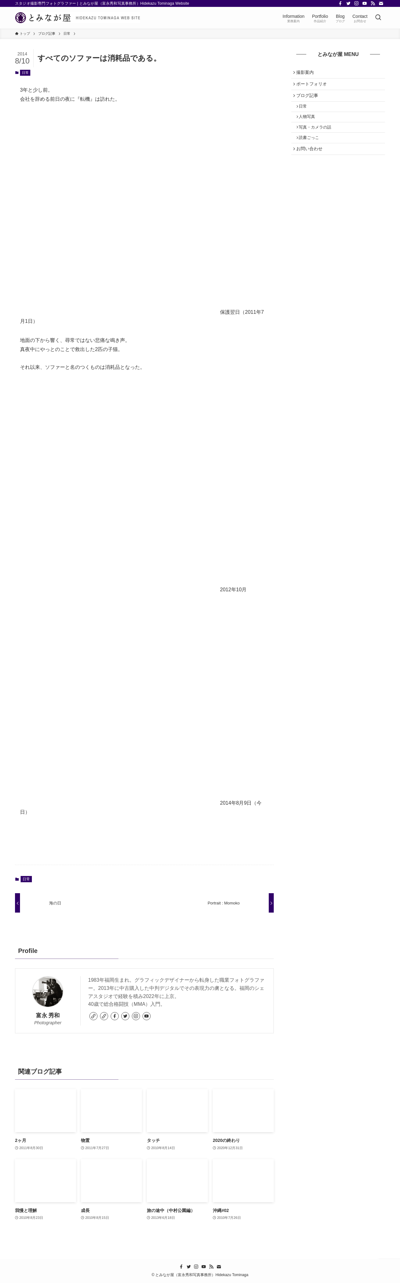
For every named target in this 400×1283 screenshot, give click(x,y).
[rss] (373, 3)
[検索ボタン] (378, 17)
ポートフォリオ (313, 86)
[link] (93, 1016)
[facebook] (340, 3)
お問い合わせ (311, 158)
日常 (25, 72)
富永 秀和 (48, 1015)
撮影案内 (306, 73)
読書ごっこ (311, 147)
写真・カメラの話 (317, 135)
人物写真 (309, 123)
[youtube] (365, 3)
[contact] (381, 3)
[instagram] (356, 3)
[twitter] (348, 3)
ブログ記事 (309, 99)
